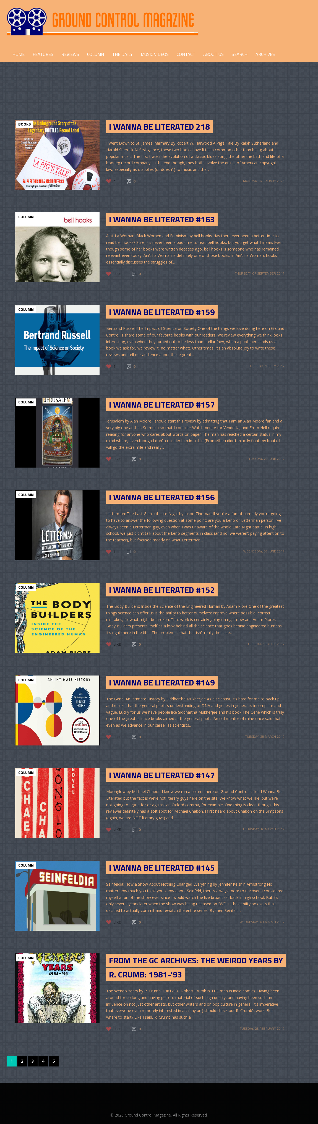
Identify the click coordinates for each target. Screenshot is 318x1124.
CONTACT (186, 54)
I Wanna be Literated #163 (162, 219)
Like (117, 274)
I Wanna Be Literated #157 (162, 404)
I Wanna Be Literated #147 (162, 775)
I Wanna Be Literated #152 (162, 589)
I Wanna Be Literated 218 (159, 126)
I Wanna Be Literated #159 (162, 312)
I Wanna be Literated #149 (162, 682)
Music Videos (155, 54)
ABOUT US (213, 54)
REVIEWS (70, 54)
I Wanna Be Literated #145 (162, 867)
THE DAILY (122, 54)
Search (239, 54)
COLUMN (95, 54)
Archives (265, 54)
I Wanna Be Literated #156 (162, 497)
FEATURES (43, 54)
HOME (18, 54)
